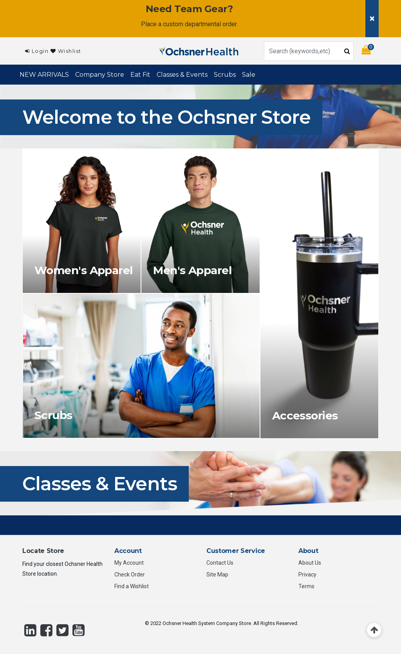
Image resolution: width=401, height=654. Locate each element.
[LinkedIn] (30, 630)
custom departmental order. (200, 24)
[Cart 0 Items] (370, 51)
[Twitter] (62, 630)
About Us (309, 563)
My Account (129, 563)
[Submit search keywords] (347, 50)
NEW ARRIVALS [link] (44, 74)
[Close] (372, 18)
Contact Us (219, 563)
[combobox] (309, 51)
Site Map (217, 574)
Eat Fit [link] (140, 74)
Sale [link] (248, 74)
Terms (306, 586)
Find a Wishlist (131, 586)
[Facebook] (46, 630)
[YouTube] (78, 630)
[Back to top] (374, 630)
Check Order (129, 574)
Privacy (307, 574)
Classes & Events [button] (182, 74)
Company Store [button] (99, 74)
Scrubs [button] (225, 74)
